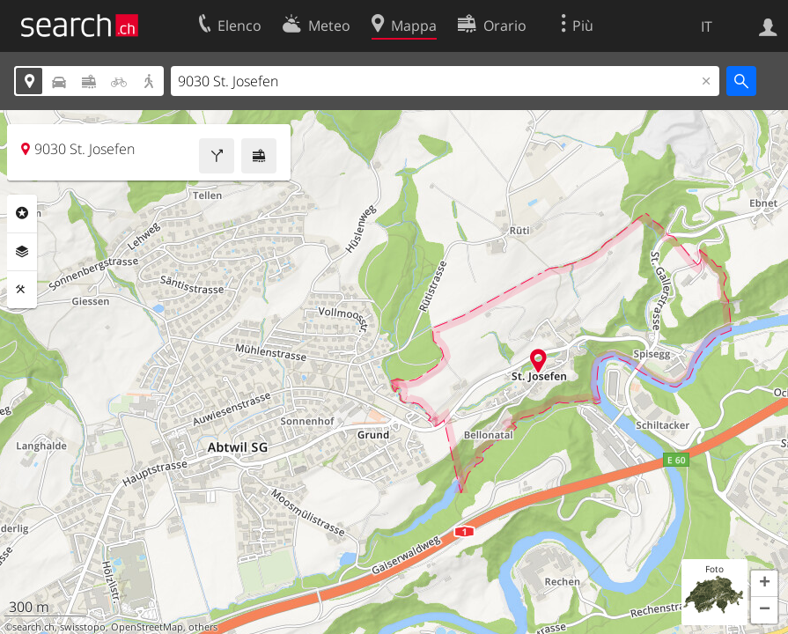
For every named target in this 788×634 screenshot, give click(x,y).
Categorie (22, 213)
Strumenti (22, 289)
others (202, 627)
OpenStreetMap (147, 627)
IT (706, 26)
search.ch (33, 627)
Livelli (22, 251)
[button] (764, 584)
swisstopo (83, 627)
